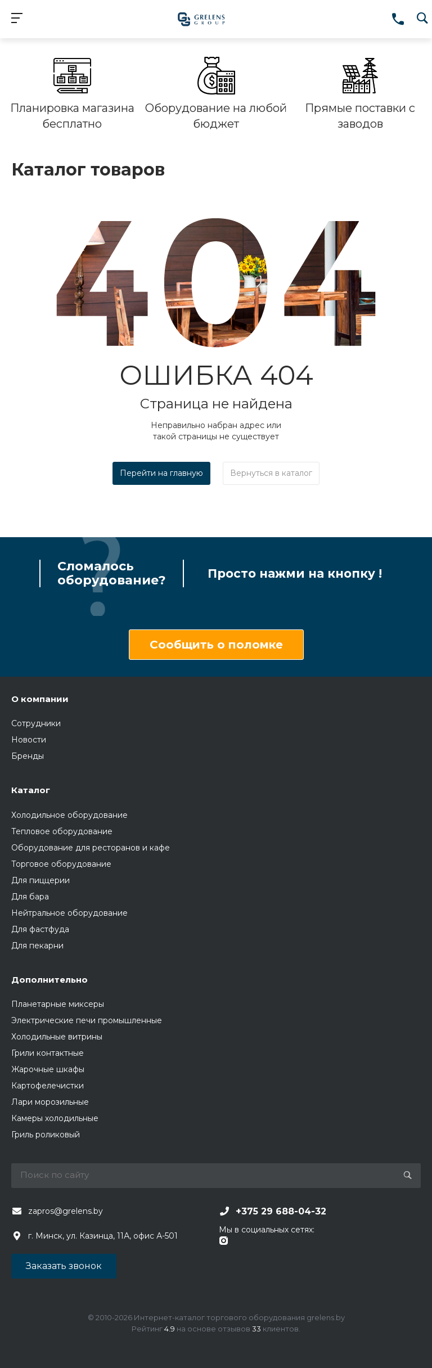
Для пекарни (37, 945)
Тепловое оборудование (61, 831)
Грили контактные (47, 1053)
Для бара (30, 897)
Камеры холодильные (54, 1118)
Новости (28, 740)
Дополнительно (49, 979)
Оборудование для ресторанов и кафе (90, 848)
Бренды (27, 756)
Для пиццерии (40, 880)
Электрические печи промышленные (86, 1020)
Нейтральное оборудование (69, 913)
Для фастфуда (40, 929)
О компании (40, 699)
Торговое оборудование (61, 864)
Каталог (30, 790)
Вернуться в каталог (271, 473)
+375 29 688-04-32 (281, 1211)
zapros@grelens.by (65, 1211)
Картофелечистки (47, 1086)
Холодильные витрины (56, 1037)
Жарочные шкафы (47, 1069)
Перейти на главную (161, 473)
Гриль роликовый (45, 1135)
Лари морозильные (50, 1102)
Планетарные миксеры (57, 1004)
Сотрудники (36, 723)
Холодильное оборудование (69, 815)
